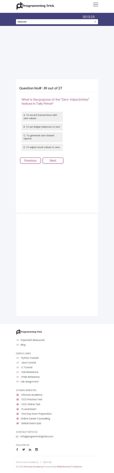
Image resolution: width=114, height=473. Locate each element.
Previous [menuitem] (30, 161)
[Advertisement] (57, 50)
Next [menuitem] (53, 161)
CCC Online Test (28, 404)
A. (40, 116)
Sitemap (47, 462)
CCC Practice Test (29, 399)
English (22, 21)
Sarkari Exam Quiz (28, 423)
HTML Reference (28, 377)
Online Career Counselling (33, 418)
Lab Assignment (27, 381)
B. (42, 126)
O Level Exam (26, 409)
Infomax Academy (29, 394)
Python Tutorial (27, 358)
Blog (20, 344)
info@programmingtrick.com (34, 436)
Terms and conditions (27, 462)
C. (39, 137)
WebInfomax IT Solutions (69, 466)
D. (42, 147)
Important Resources (30, 340)
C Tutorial (24, 367)
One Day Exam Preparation (34, 413)
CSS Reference (27, 372)
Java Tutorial (26, 362)
